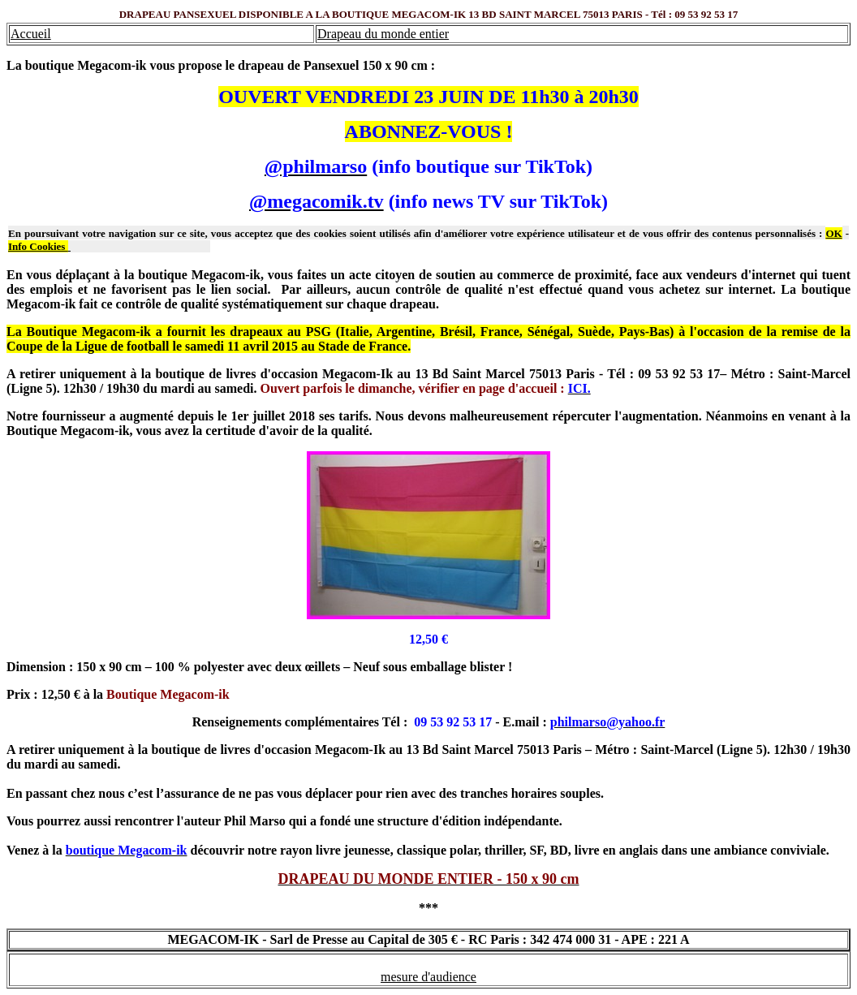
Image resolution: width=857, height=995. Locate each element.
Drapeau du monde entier (383, 34)
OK (833, 233)
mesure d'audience (428, 977)
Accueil (31, 34)
